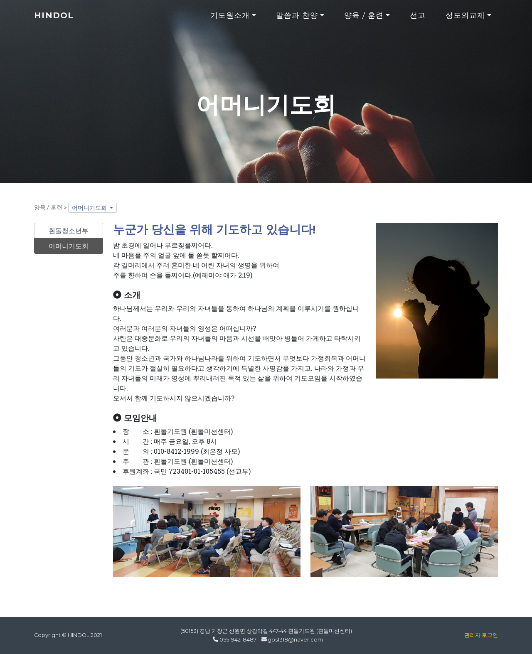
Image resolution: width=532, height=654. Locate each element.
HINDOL (57, 19)
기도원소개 (230, 19)
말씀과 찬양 (297, 19)
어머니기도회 (90, 207)
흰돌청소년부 (69, 230)
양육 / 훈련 (364, 19)
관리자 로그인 (481, 635)
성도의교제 (465, 19)
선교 (418, 19)
